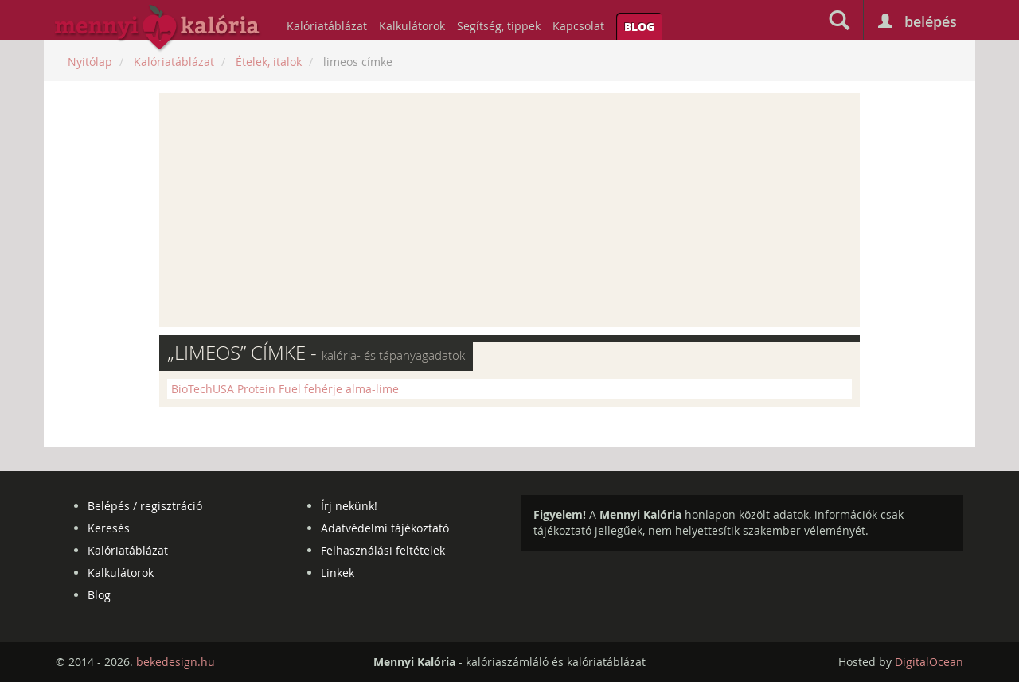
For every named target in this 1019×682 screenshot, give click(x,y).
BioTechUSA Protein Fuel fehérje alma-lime (285, 388)
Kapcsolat (578, 25)
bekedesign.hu (175, 661)
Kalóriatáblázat (327, 25)
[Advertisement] (509, 210)
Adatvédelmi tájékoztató (385, 528)
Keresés (109, 528)
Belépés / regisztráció (145, 505)
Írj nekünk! (349, 505)
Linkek (337, 572)
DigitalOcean (929, 661)
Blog (639, 26)
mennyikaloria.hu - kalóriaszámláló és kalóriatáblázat (158, 28)
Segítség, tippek (499, 25)
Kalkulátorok (412, 25)
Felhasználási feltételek (383, 550)
